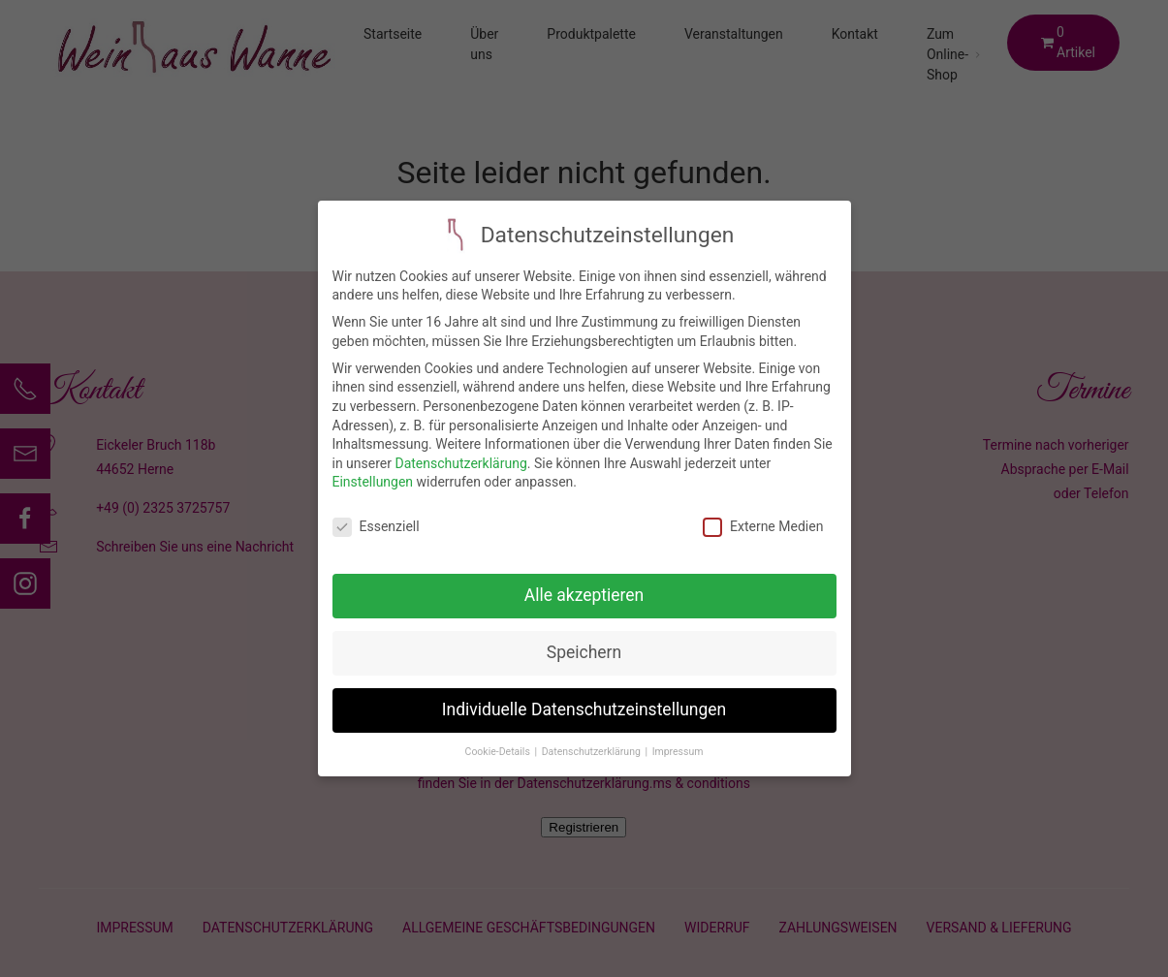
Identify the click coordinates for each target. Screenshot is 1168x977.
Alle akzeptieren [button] (584, 585)
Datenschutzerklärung (460, 453)
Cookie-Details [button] (499, 742)
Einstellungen (373, 473)
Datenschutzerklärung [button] (593, 742)
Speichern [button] (584, 642)
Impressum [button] (678, 742)
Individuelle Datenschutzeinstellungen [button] (584, 699)
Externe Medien (763, 517)
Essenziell (376, 517)
